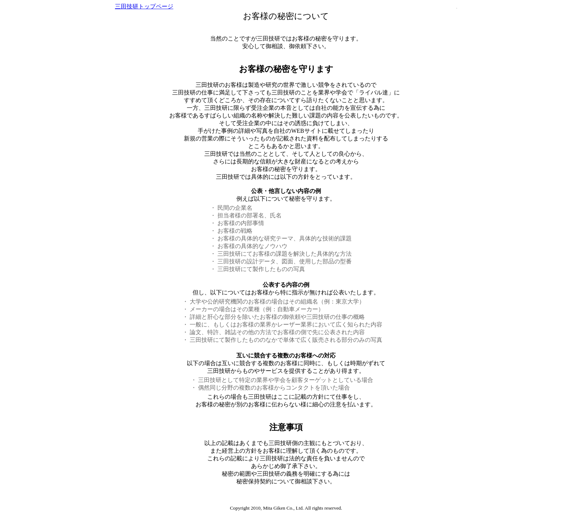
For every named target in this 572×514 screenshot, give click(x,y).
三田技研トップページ (144, 6)
